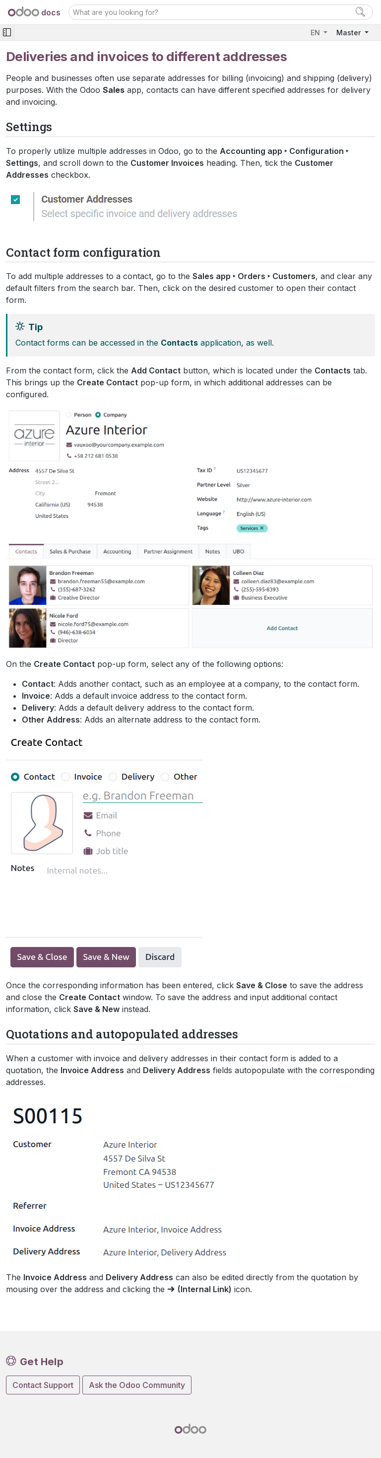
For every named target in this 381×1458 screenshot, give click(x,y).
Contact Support (42, 1385)
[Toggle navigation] (7, 32)
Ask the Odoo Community (137, 1385)
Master (349, 32)
